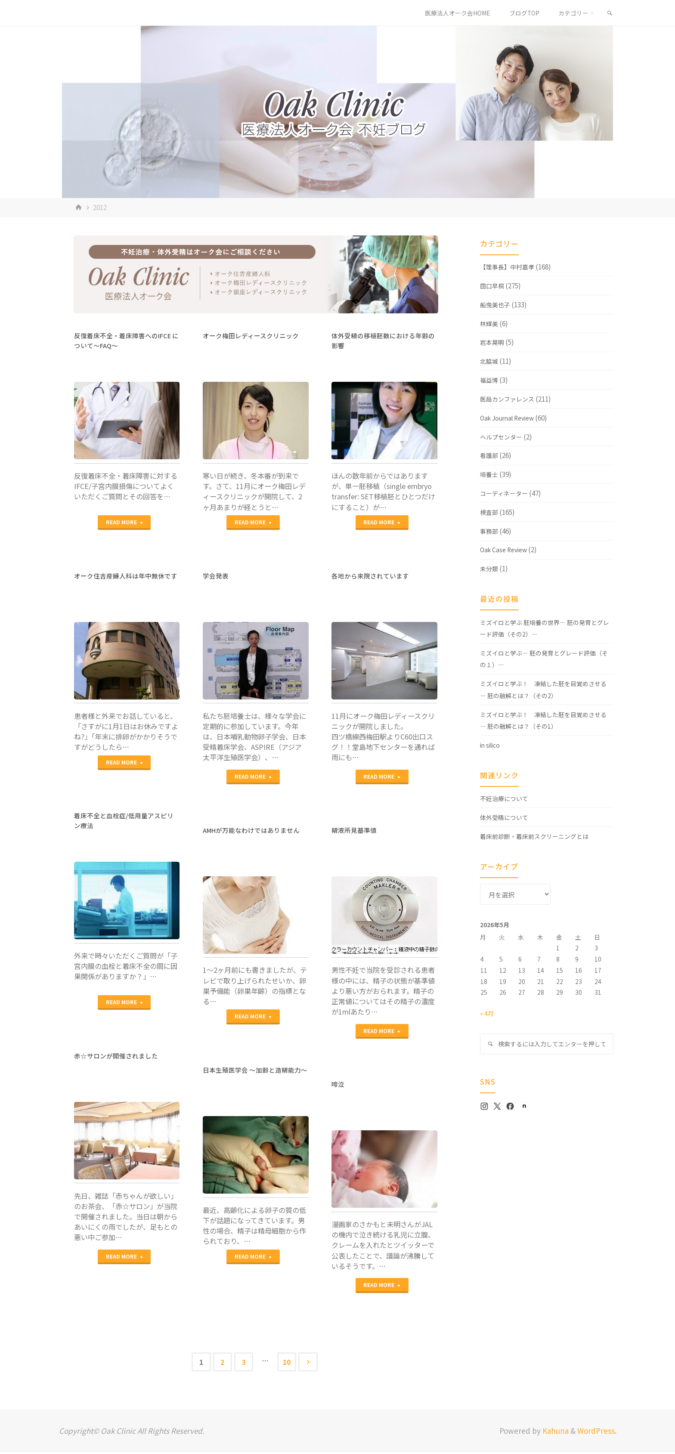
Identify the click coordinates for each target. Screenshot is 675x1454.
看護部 (489, 455)
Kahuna (555, 1432)
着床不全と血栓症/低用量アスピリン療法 (123, 820)
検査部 (489, 512)
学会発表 (216, 575)
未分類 (489, 568)
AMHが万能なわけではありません (255, 830)
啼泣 (338, 1084)
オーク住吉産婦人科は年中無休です (125, 580)
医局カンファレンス (509, 398)
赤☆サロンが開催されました (119, 1055)
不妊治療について (506, 798)
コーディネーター (505, 493)
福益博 (489, 379)
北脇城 (489, 360)
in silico (492, 744)
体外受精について (506, 817)
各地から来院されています (372, 575)
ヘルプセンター (502, 436)
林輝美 (489, 323)
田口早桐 (493, 285)
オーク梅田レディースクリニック (254, 335)
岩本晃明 (493, 341)
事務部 (489, 530)
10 (289, 1362)
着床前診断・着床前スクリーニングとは (538, 836)
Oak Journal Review (511, 417)
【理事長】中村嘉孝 (509, 266)
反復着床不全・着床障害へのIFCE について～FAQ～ (126, 340)
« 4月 (487, 1013)
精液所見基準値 (355, 830)
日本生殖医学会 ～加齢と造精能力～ (255, 1074)
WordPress (596, 1432)
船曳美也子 (496, 304)
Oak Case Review (506, 549)
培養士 (489, 474)
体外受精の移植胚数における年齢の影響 (383, 340)
